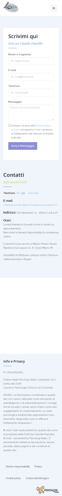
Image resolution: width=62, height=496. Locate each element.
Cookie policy (13, 478)
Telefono (14, 86)
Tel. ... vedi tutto (27, 193)
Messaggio (15, 101)
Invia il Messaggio (22, 145)
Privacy (38, 466)
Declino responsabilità (18, 466)
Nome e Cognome (19, 54)
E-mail (12, 70)
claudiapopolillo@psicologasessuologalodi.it (30, 204)
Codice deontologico (37, 478)
